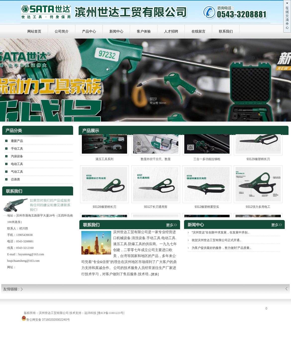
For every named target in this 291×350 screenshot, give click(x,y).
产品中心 (89, 31)
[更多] (155, 274)
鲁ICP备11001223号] (111, 313)
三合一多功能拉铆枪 (207, 160)
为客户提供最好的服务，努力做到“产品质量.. (221, 248)
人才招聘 (171, 31)
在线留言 (198, 31)
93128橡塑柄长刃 (104, 208)
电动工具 (17, 164)
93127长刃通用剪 (155, 208)
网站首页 (34, 31)
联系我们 (226, 31)
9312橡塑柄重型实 (207, 208)
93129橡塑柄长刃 (258, 160)
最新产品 (17, 141)
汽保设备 (17, 156)
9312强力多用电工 (258, 208)
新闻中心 (116, 31)
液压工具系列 (104, 160)
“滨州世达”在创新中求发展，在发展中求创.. (220, 232)
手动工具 (17, 148)
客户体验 (144, 31)
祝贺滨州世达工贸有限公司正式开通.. (216, 240)
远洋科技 (90, 313)
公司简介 (62, 31)
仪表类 (15, 179)
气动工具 (17, 172)
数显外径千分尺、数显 (156, 160)
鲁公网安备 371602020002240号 (45, 319)
